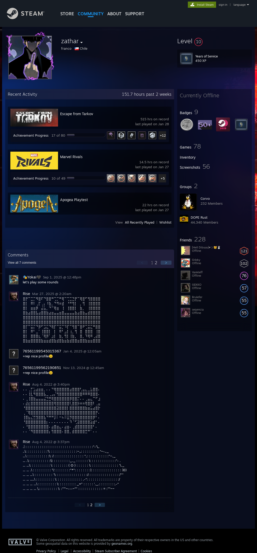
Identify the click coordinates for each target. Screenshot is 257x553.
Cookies (146, 551)
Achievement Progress (30, 135)
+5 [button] (163, 178)
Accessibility (82, 551)
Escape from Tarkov (76, 114)
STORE (67, 13)
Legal (64, 551)
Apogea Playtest (74, 199)
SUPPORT (134, 13)
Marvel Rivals (71, 156)
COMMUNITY (91, 13)
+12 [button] (163, 135)
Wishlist (165, 222)
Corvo (205, 198)
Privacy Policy (46, 551)
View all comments (22, 262)
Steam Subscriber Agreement (116, 551)
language (239, 4)
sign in (223, 4)
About (114, 13)
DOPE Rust (199, 217)
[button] (214, 41)
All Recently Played (139, 222)
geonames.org (121, 543)
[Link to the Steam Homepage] (29, 18)
